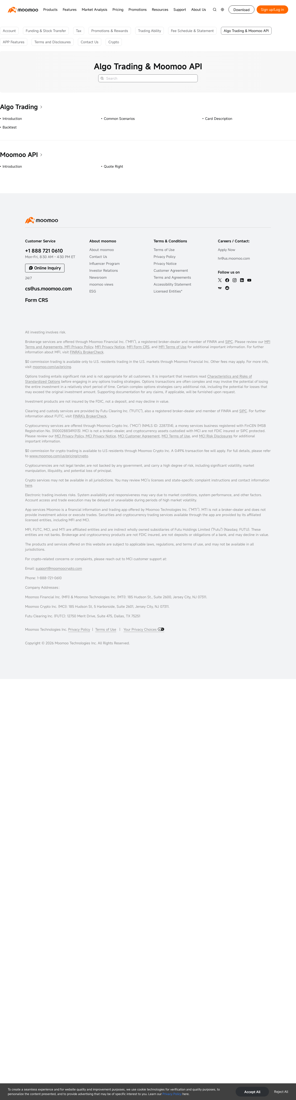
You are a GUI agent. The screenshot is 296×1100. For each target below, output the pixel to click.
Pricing (118, 9)
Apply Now (226, 249)
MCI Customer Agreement (139, 436)
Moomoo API (19, 155)
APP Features (13, 42)
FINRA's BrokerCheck (89, 416)
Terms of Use (164, 249)
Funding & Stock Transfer (46, 30)
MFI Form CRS (138, 346)
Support (180, 9)
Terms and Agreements (172, 277)
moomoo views (101, 284)
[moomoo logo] (23, 10)
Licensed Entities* (168, 291)
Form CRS (36, 300)
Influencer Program (104, 263)
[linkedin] (242, 280)
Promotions (138, 9)
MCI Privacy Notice (101, 436)
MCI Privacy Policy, (70, 436)
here (28, 485)
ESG (92, 291)
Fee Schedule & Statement (192, 30)
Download (241, 9)
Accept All (252, 1092)
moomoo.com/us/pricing (52, 366)
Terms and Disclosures (52, 42)
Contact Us (89, 42)
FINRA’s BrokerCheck (86, 352)
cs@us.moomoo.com (48, 288)
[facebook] (227, 280)
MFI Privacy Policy (78, 346)
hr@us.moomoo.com (234, 258)
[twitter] (220, 280)
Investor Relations (103, 270)
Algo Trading (19, 107)
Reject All (281, 1091)
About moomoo (101, 249)
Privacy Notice (165, 263)
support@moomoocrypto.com (59, 568)
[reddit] (227, 288)
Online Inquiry (47, 267)
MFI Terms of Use (173, 346)
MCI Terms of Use (176, 436)
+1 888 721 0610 (44, 251)
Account (9, 30)
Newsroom (98, 277)
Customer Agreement (171, 270)
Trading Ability (149, 30)
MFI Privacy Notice (110, 346)
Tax (78, 30)
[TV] (220, 288)
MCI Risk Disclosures (215, 436)
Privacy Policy (172, 1094)
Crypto (113, 42)
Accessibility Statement (172, 284)
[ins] (234, 280)
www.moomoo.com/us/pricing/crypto (58, 456)
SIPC (229, 341)
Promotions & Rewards (109, 30)
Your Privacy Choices (141, 629)
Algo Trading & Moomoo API (246, 30)
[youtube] (249, 280)
